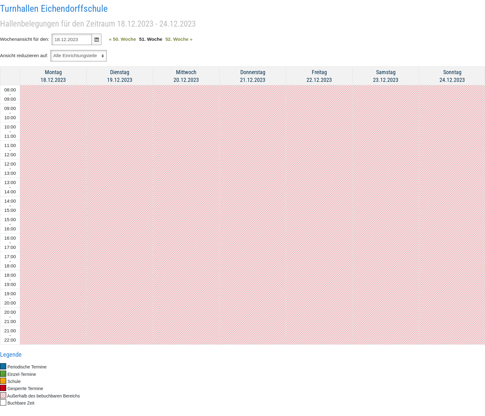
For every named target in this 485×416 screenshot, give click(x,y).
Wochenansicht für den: (24, 39)
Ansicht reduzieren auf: (24, 55)
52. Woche (179, 39)
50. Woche (122, 39)
